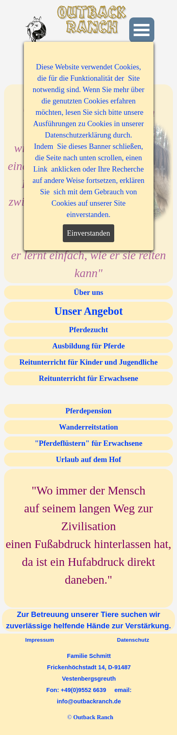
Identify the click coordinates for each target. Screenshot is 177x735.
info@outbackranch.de (89, 701)
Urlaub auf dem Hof (88, 459)
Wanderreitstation (88, 427)
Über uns (88, 292)
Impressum (39, 640)
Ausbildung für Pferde (88, 346)
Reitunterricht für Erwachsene (88, 378)
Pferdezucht (88, 329)
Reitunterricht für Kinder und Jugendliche (88, 362)
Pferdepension (88, 410)
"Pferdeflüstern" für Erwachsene (89, 443)
